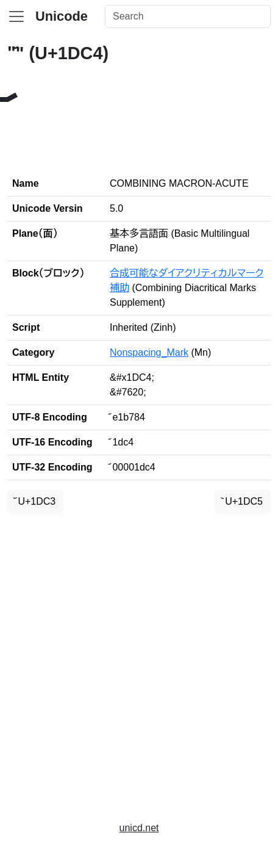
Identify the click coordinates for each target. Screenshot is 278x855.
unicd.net (139, 828)
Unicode (61, 16)
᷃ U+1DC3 (35, 501)
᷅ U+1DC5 (243, 501)
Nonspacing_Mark (149, 352)
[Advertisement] (139, 662)
